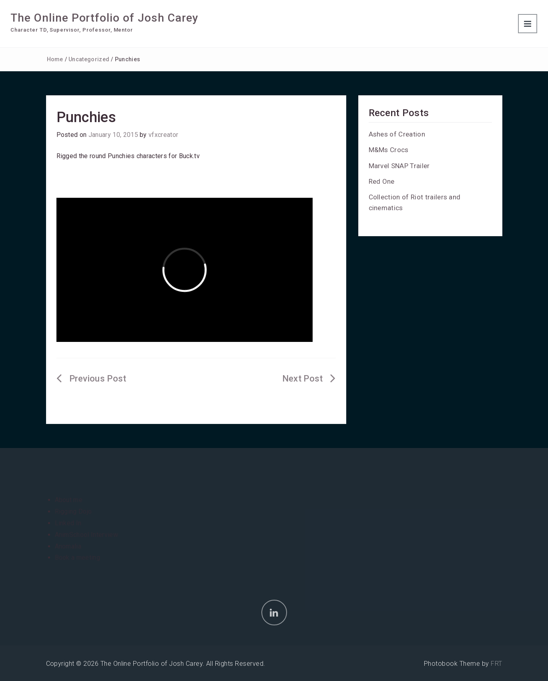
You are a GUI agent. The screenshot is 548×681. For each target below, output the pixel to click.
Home (55, 59)
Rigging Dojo (73, 511)
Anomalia (68, 546)
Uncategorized (88, 59)
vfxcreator (163, 135)
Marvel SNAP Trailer (399, 166)
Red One (382, 181)
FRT (496, 663)
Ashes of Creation (397, 134)
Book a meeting (77, 557)
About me (69, 500)
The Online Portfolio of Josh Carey (104, 17)
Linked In (68, 523)
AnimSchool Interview (86, 534)
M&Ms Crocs (389, 150)
